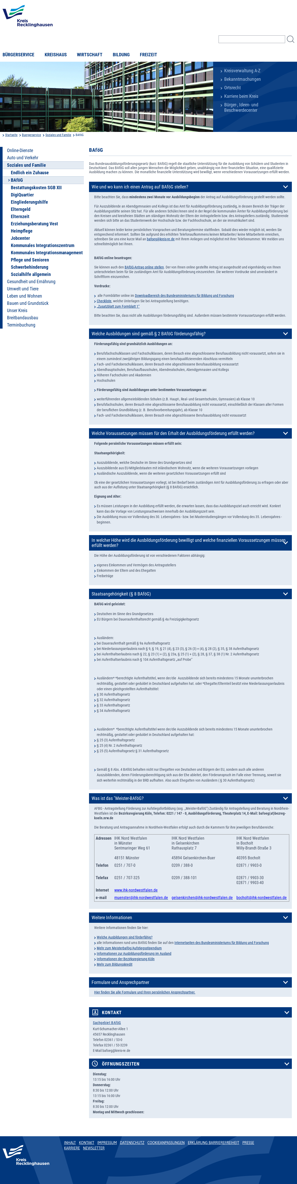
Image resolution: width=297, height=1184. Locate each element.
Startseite (11, 135)
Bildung (121, 54)
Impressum (107, 1143)
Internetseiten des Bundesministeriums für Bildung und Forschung (221, 943)
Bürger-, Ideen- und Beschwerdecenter (241, 107)
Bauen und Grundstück (28, 303)
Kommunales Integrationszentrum (42, 245)
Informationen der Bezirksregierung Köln (126, 959)
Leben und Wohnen (24, 296)
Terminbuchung (21, 325)
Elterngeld (20, 209)
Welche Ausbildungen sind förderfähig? (124, 937)
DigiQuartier (22, 194)
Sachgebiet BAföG (107, 1023)
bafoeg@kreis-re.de (161, 239)
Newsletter (94, 1148)
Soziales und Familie (58, 135)
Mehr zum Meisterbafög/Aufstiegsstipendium (129, 948)
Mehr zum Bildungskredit (114, 964)
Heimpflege (22, 231)
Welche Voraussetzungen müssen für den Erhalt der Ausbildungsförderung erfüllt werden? (173, 433)
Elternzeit (20, 216)
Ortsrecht (232, 87)
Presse (248, 1143)
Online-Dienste (20, 150)
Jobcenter (20, 238)
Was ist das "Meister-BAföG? (118, 798)
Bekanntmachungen (242, 79)
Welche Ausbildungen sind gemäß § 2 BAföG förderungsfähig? (149, 333)
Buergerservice (31, 135)
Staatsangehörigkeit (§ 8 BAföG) (121, 594)
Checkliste (104, 301)
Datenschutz (132, 1143)
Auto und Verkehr (22, 157)
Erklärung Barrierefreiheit (213, 1143)
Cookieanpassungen (165, 1143)
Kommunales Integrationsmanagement (47, 252)
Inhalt (70, 1143)
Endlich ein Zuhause (30, 172)
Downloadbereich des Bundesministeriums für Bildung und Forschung (184, 295)
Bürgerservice (18, 54)
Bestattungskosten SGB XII (36, 187)
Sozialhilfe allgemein (31, 274)
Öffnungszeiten (121, 1064)
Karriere (72, 1148)
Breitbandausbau (22, 317)
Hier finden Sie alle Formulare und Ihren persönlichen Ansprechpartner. (144, 992)
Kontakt (112, 1012)
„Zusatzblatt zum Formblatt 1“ (118, 306)
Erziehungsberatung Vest (34, 223)
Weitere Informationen (112, 917)
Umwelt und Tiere (22, 288)
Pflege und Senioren (30, 260)
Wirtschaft (89, 54)
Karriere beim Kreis (241, 96)
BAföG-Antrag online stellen (144, 267)
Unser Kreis (17, 310)
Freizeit (148, 54)
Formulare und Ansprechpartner (120, 982)
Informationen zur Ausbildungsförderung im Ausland (134, 953)
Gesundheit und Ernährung (31, 281)
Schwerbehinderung (29, 267)
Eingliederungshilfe (29, 202)
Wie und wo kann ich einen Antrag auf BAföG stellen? (140, 186)
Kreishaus (56, 54)
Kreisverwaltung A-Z (242, 70)
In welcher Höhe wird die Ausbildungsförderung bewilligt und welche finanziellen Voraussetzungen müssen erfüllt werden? (189, 543)
